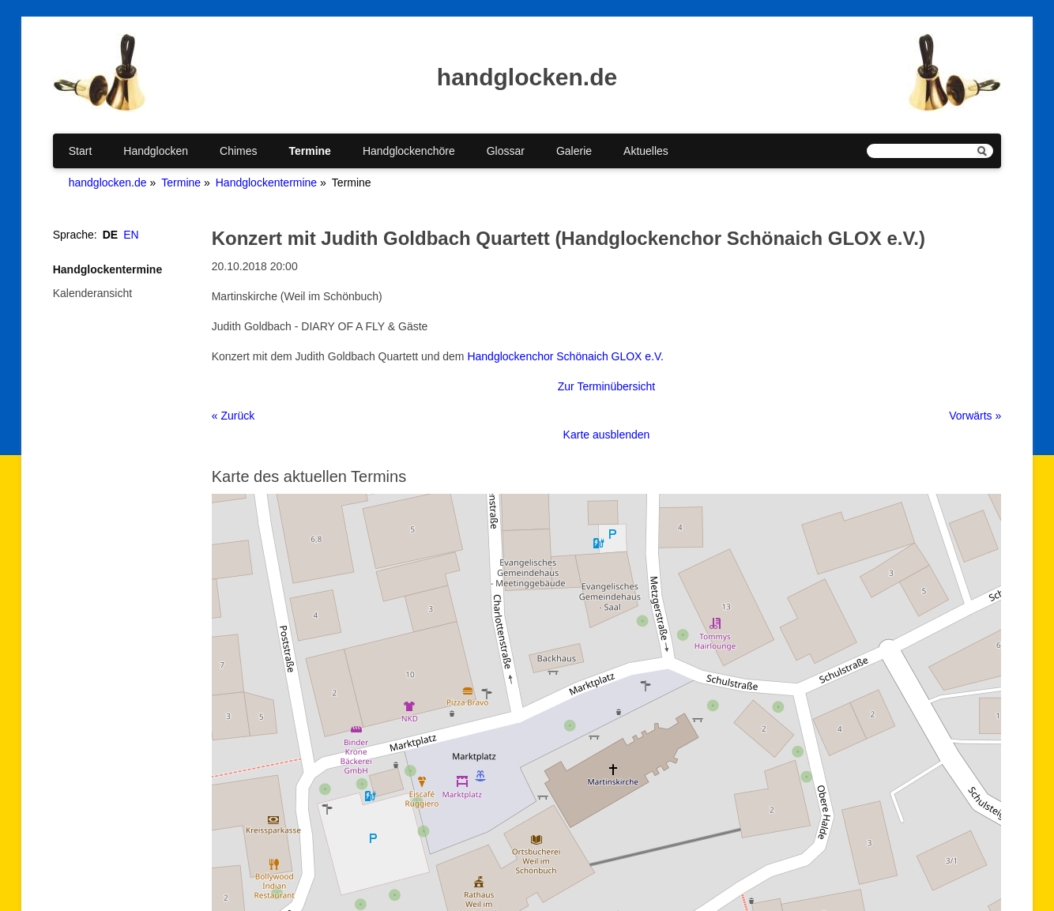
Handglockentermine (266, 182)
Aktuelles (645, 151)
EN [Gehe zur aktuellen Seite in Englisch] (130, 234)
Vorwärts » (975, 415)
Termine (309, 151)
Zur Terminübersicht (606, 386)
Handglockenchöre (409, 151)
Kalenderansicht (92, 293)
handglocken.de (108, 182)
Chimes (238, 151)
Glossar (506, 151)
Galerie (574, 151)
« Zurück (233, 415)
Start (80, 151)
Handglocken (155, 151)
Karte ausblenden (606, 434)
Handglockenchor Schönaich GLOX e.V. (565, 356)
